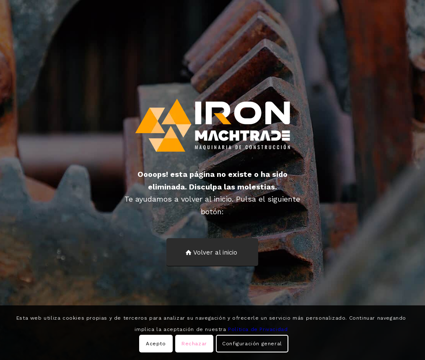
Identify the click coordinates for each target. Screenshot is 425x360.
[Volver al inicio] (212, 252)
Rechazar (194, 344)
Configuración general (252, 344)
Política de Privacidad (258, 329)
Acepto (156, 344)
